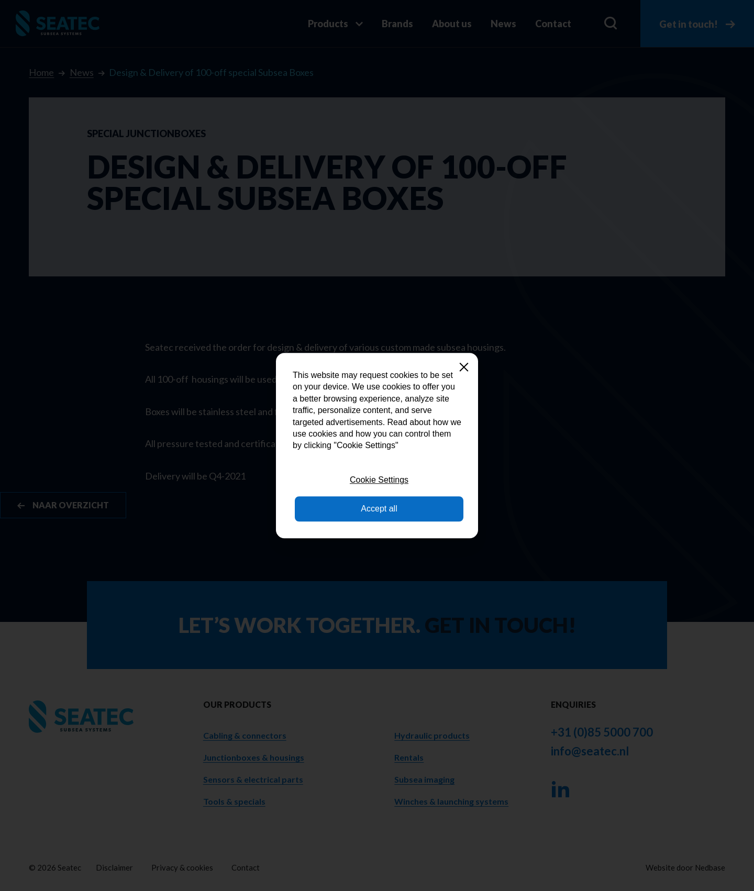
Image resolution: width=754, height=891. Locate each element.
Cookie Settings (379, 479)
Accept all (379, 508)
